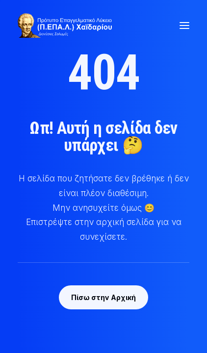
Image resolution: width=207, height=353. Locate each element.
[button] (184, 25)
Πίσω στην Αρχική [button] (103, 297)
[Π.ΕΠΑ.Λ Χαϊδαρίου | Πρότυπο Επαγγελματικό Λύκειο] (65, 25)
